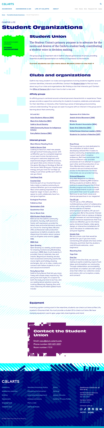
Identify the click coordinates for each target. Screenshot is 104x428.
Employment (7, 403)
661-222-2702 (85, 402)
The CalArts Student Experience (16, 15)
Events (5, 395)
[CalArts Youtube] (100, 409)
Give (85, 9)
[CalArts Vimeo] (97, 409)
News (81, 9)
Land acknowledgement (37, 395)
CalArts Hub (7, 407)
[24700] (83, 412)
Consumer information (37, 391)
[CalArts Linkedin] (89, 409)
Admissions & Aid (23, 9)
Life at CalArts (42, 9)
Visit (76, 9)
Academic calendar (10, 391)
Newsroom (6, 399)
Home (3, 15)
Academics (7, 9)
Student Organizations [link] (32, 15)
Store (55, 387)
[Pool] (91, 412)
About (56, 9)
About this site (59, 395)
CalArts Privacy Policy (62, 399)
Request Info (92, 9)
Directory (6, 387)
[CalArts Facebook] (93, 409)
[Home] (8, 4)
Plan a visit (32, 403)
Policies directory (35, 399)
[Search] (100, 4)
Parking (56, 391)
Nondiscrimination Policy (38, 387)
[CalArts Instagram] (81, 409)
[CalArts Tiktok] (85, 409)
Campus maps (33, 407)
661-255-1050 (85, 397)
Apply (100, 9)
